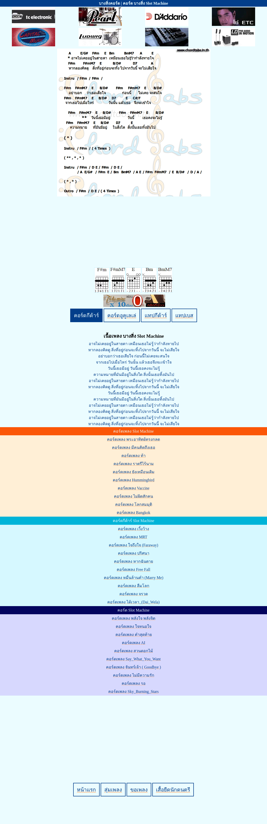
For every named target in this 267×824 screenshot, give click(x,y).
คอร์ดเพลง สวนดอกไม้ (133, 651)
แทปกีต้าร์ (156, 315)
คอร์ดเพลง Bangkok (133, 512)
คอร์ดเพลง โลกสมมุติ (133, 504)
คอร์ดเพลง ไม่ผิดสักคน (133, 496)
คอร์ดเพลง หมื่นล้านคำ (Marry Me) (133, 578)
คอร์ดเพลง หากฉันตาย (133, 561)
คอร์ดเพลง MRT (133, 537)
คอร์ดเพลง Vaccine (134, 488)
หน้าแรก (86, 789)
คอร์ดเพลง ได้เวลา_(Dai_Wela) (133, 602)
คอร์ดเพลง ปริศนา (133, 553)
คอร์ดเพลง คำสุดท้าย (133, 634)
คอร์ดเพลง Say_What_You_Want (133, 659)
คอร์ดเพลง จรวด (133, 594)
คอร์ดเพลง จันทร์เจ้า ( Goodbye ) (133, 667)
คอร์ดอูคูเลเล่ (121, 315)
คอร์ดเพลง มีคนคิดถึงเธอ (133, 447)
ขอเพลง (139, 789)
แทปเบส (184, 315)
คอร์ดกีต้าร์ (86, 315)
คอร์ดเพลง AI (133, 643)
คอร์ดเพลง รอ (134, 683)
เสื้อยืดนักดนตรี (173, 789)
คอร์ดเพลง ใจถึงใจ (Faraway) (133, 545)
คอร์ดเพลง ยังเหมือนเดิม (134, 472)
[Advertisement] (134, 730)
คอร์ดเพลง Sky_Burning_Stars (133, 691)
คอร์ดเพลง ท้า (133, 456)
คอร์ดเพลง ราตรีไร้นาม (133, 464)
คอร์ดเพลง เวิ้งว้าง (133, 529)
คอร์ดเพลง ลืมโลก (133, 586)
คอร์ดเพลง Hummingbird (134, 480)
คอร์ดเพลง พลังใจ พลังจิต (133, 618)
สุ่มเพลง (113, 789)
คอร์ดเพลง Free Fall (133, 569)
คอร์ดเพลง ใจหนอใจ (133, 626)
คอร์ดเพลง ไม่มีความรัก (133, 675)
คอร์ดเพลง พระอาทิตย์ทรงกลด (133, 439)
